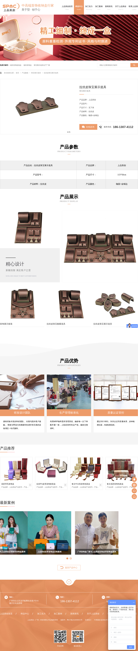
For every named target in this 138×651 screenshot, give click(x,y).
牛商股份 (97, 620)
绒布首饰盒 (28, 65)
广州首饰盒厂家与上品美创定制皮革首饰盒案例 (69, 552)
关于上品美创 (120, 8)
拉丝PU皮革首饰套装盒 (46, 484)
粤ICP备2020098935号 (74, 620)
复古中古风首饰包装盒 (81, 484)
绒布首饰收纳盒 (15, 65)
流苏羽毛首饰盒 (7, 484)
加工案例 (99, 8)
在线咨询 (90, 127)
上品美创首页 (67, 8)
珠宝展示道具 (36, 73)
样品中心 (79, 8)
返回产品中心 (71, 567)
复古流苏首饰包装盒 (115, 484)
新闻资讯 (108, 8)
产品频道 (25, 73)
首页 (17, 73)
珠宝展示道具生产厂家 (42, 65)
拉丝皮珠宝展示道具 (51, 73)
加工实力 (89, 8)
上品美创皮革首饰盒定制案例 (22, 552)
